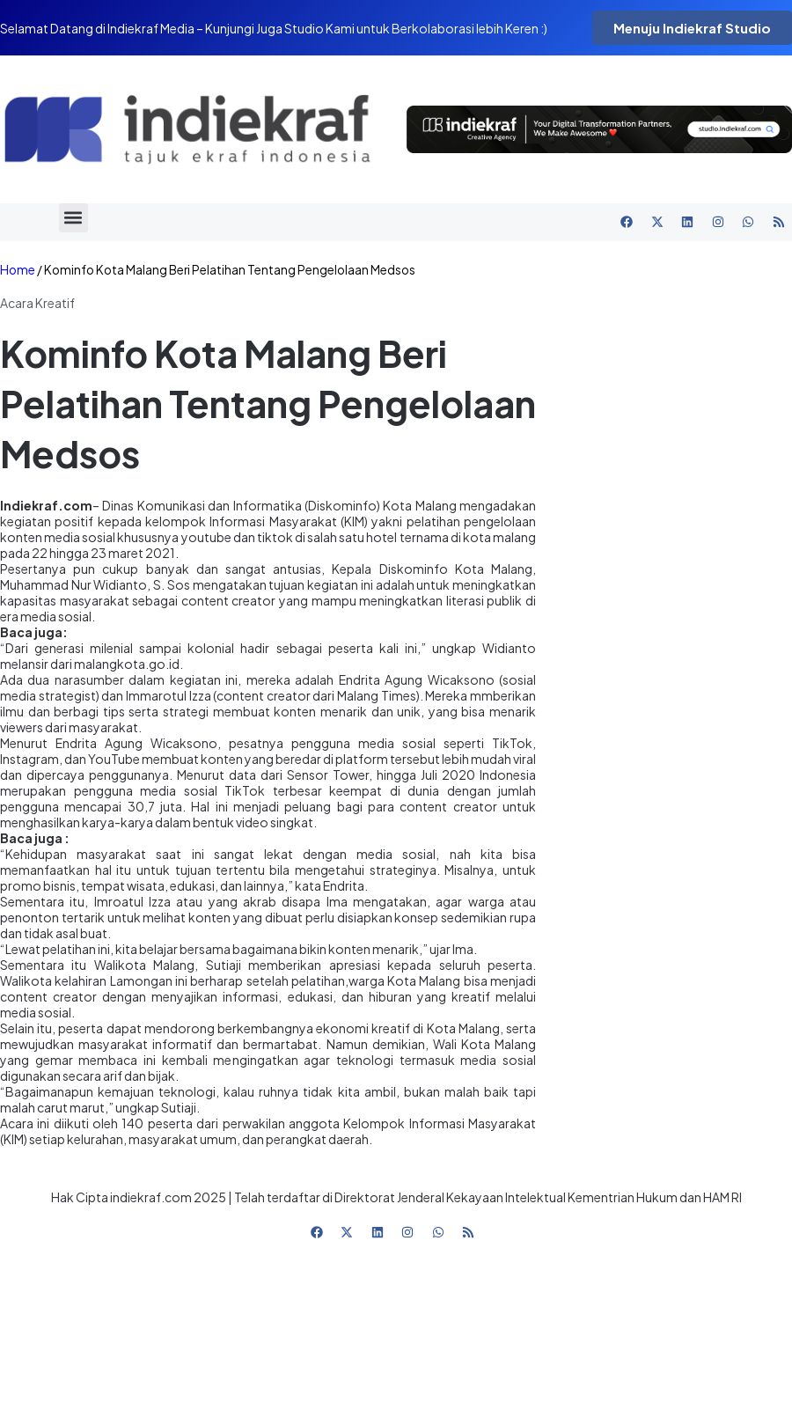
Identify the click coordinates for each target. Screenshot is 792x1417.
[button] (73, 217)
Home (17, 269)
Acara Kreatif (37, 303)
